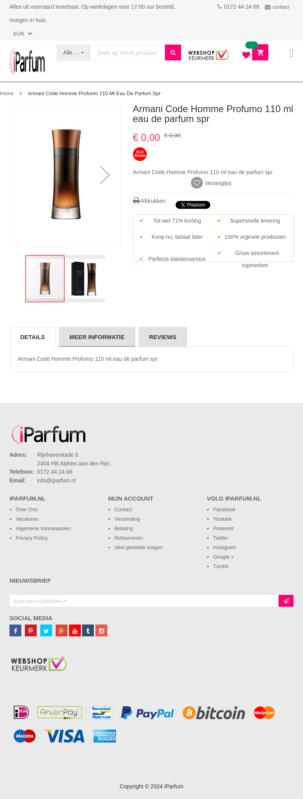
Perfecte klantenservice (177, 259)
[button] (105, 175)
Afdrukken (149, 201)
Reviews (162, 337)
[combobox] (127, 52)
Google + (223, 557)
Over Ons (27, 509)
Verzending (127, 519)
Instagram (224, 547)
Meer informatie (97, 337)
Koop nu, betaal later (177, 237)
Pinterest (223, 528)
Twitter (220, 538)
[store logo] (27, 61)
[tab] (32, 337)
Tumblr (221, 566)
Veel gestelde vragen (138, 547)
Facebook (224, 509)
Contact (123, 509)
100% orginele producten (255, 237)
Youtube (222, 519)
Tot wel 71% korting (177, 221)
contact (277, 7)
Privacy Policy (32, 538)
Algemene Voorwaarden (43, 528)
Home (7, 93)
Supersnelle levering (255, 221)
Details (32, 337)
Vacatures (27, 519)
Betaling (123, 528)
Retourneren (128, 538)
